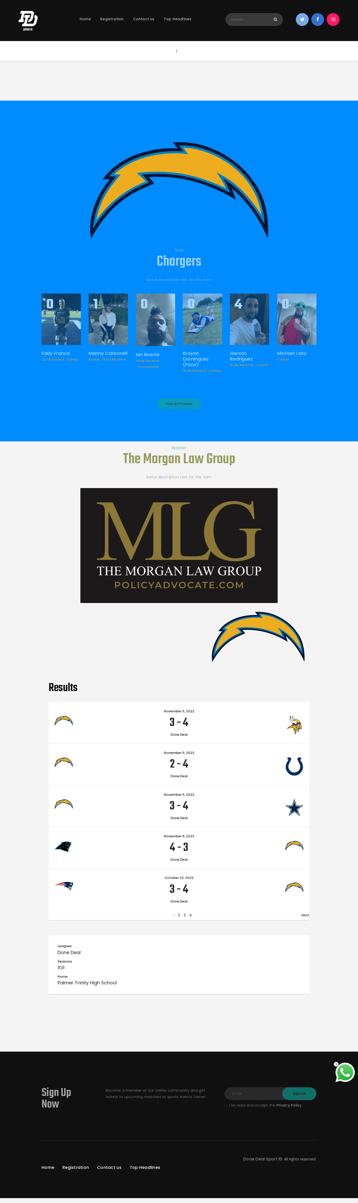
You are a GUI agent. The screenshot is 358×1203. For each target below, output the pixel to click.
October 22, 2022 (179, 882)
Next (305, 920)
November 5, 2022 (179, 716)
